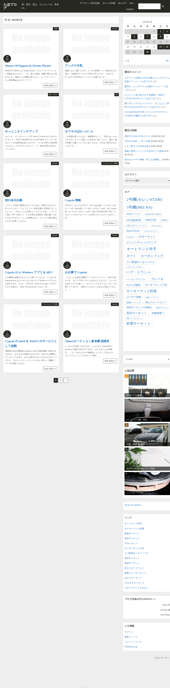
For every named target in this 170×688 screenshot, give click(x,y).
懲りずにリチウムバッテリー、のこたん (144, 103)
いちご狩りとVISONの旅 (136, 146)
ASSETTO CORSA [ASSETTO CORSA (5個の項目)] (153, 214)
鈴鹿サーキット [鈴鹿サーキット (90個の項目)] (139, 323)
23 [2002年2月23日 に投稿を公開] (160, 47)
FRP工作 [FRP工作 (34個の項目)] (151, 220)
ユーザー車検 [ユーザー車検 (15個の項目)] (134, 297)
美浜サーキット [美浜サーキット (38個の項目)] (137, 313)
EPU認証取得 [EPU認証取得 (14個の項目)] (134, 220)
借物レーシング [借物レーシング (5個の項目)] (134, 302)
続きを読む (50, 85)
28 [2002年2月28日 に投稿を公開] (147, 52)
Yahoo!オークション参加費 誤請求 (87, 341)
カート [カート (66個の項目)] (131, 256)
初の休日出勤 (13, 200)
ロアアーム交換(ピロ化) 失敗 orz (140, 78)
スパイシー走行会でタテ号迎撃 (139, 95)
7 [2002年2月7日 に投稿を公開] (147, 36)
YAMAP (129, 9)
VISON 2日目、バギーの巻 (137, 141)
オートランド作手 (133, 523)
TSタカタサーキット (134, 583)
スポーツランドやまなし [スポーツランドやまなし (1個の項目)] (135, 267)
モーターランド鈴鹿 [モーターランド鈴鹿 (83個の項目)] (142, 291)
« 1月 (126, 61)
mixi (131, 3)
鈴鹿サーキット (132, 533)
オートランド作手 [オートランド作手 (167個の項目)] (142, 249)
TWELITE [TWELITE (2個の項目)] (130, 237)
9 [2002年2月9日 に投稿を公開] (160, 36)
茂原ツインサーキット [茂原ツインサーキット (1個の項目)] (134, 318)
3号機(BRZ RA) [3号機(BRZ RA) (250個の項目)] (139, 207)
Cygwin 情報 (73, 200)
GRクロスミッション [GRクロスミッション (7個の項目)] (137, 225)
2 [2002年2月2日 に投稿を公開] (160, 31)
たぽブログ (10, 6)
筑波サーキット (132, 563)
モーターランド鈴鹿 (134, 528)
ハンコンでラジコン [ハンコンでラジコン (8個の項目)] (136, 279)
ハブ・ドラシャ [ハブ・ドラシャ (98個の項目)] (139, 272)
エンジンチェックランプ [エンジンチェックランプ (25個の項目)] (141, 242)
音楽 (55, 29)
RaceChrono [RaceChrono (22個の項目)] (133, 230)
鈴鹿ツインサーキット (135, 573)
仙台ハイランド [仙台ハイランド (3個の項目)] (152, 297)
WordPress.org (130, 647)
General (114, 29)
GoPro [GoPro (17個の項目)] (164, 220)
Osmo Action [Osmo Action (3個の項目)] (156, 226)
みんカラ (122, 3)
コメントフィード (133, 642)
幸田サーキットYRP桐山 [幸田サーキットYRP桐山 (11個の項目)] (139, 307)
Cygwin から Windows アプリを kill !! (29, 272)
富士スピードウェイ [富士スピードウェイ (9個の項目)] (155, 302)
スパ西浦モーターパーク (136, 553)
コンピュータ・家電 (110, 163)
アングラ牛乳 (74, 65)
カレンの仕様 (108, 3)
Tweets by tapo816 (132, 505)
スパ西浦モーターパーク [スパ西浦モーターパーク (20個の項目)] (141, 262)
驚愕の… (128, 86)
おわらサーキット (133, 578)
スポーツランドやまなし (136, 588)
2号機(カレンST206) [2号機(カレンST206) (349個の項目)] (144, 199)
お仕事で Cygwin (76, 272)
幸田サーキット (132, 558)
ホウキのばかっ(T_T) (79, 131)
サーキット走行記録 (90, 3)
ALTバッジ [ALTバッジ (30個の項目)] (134, 213)
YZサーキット (131, 543)
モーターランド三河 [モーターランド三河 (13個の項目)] (156, 285)
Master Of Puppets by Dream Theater (28, 65)
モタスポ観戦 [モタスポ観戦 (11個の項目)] (133, 285)
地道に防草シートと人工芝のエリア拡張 (144, 151)
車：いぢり (53, 94)
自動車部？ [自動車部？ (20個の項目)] (158, 313)
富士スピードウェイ (134, 568)
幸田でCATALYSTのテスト (137, 136)
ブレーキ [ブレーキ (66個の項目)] (157, 279)
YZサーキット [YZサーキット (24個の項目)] (146, 236)
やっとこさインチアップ (21, 131)
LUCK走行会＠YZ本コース (137, 112)
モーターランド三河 (134, 548)
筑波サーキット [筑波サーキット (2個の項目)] (162, 308)
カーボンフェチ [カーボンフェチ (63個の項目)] (152, 256)
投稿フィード (131, 637)
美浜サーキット (132, 538)
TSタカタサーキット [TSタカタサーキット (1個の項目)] (151, 231)
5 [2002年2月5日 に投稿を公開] (134, 36)
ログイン (128, 632)
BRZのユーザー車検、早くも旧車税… (142, 159)
